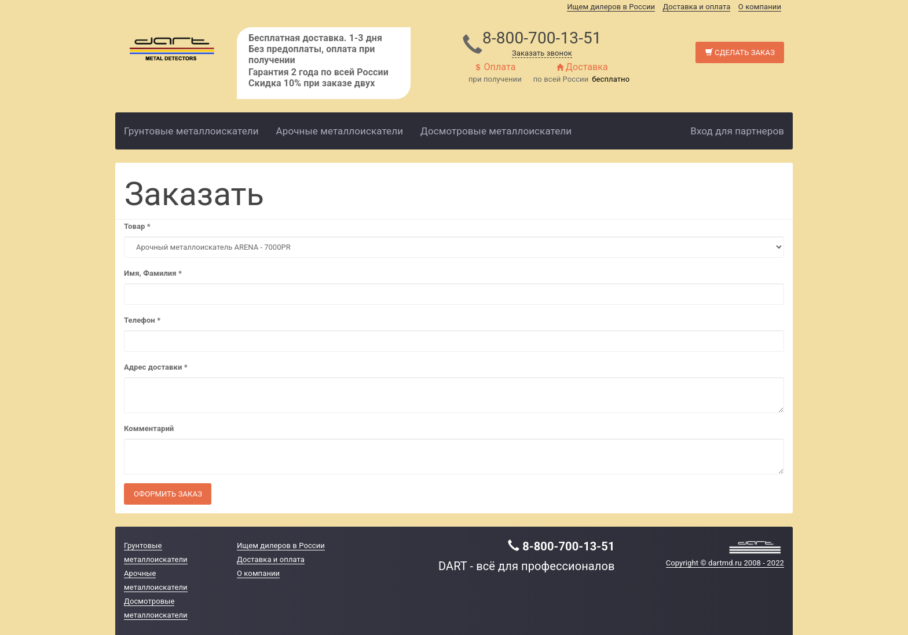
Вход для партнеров (737, 131)
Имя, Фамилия (153, 273)
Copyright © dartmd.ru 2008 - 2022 (725, 563)
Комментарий (149, 428)
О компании (759, 6)
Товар (137, 226)
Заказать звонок (542, 53)
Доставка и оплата (696, 6)
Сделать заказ (740, 52)
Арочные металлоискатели (339, 131)
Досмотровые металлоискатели (496, 131)
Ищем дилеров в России (611, 6)
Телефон (142, 320)
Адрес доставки (156, 367)
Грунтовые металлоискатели (191, 131)
